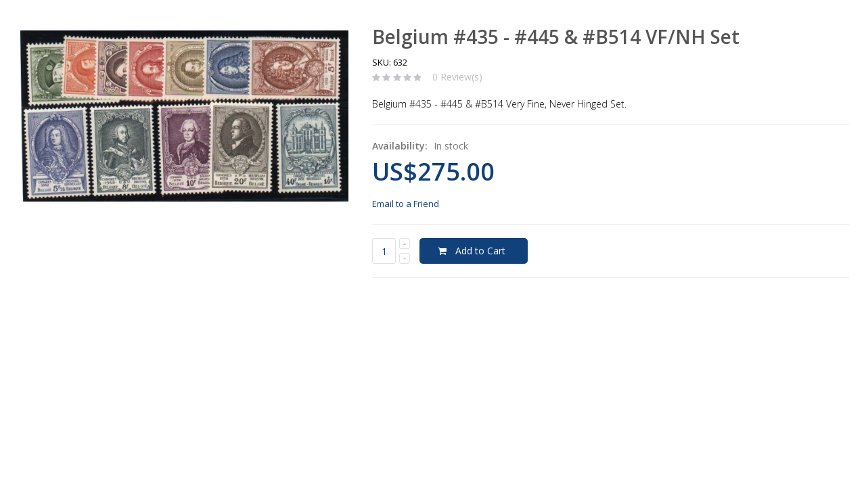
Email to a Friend (405, 204)
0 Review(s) (457, 76)
